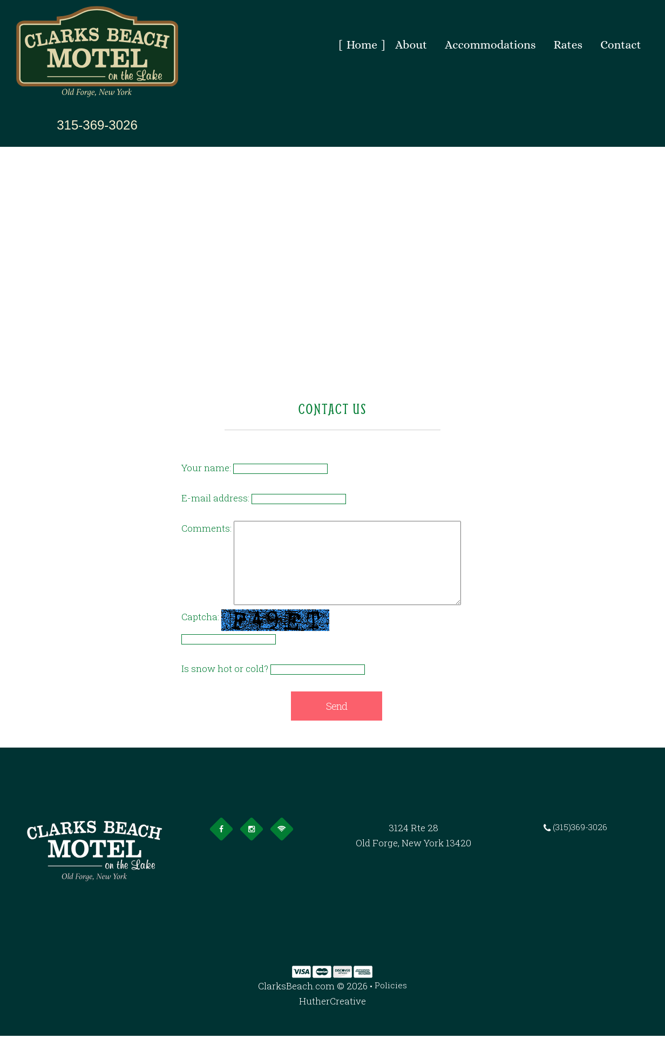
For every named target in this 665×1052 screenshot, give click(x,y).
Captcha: (200, 633)
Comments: (206, 528)
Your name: (206, 467)
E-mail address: (215, 498)
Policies (391, 1002)
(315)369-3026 (579, 844)
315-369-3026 (97, 125)
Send (336, 722)
